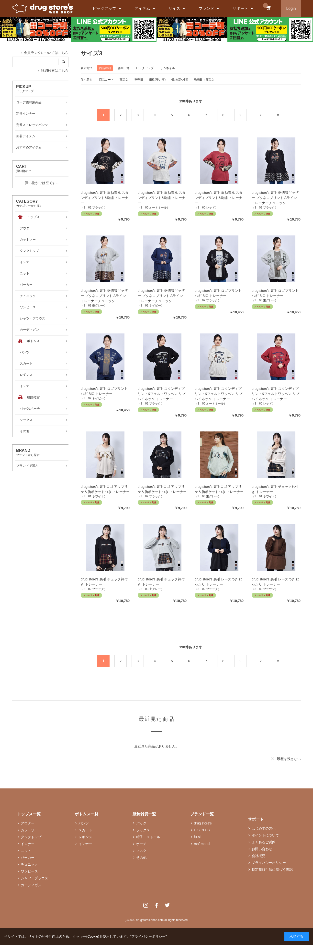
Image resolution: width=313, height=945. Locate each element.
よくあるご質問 (264, 842)
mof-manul (202, 844)
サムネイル (167, 68)
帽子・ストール (148, 837)
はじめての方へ (264, 828)
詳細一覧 (123, 68)
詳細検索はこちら (54, 71)
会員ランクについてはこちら (46, 53)
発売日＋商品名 (204, 79)
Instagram (146, 905)
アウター (27, 823)
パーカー (27, 857)
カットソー (29, 830)
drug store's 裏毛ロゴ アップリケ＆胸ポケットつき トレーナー (105, 489)
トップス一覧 (29, 814)
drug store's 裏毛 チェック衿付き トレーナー (275, 489)
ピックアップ (145, 68)
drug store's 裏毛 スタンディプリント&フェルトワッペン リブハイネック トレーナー (161, 394)
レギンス (85, 837)
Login (291, 8)
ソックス (143, 830)
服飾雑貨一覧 (144, 814)
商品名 (124, 79)
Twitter (167, 905)
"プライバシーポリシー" (148, 936)
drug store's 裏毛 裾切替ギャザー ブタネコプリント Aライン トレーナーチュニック (275, 198)
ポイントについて (265, 835)
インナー (27, 844)
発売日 (138, 79)
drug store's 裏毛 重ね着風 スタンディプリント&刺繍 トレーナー (105, 198)
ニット (26, 851)
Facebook (156, 905)
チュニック (29, 864)
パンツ (83, 823)
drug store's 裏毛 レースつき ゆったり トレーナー (219, 581)
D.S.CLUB (202, 830)
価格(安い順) (157, 79)
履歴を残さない (289, 759)
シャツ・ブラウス (34, 878)
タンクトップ (31, 837)
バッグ (141, 823)
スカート (85, 830)
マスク (141, 851)
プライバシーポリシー (269, 863)
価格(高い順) (179, 79)
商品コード (106, 79)
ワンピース (29, 871)
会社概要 (258, 856)
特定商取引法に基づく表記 (272, 869)
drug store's (203, 823)
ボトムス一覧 (86, 814)
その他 (141, 857)
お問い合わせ (262, 849)
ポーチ (141, 844)
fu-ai (197, 837)
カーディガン (31, 885)
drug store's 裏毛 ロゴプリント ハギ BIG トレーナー (218, 293)
